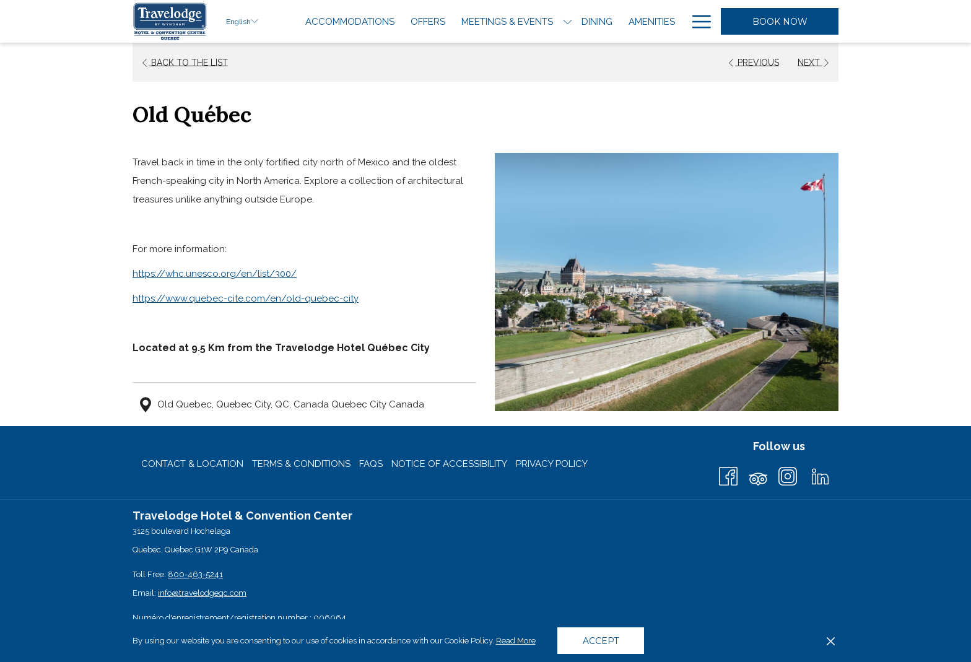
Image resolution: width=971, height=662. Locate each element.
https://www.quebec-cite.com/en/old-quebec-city (246, 298)
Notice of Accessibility (449, 463)
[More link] (697, 21)
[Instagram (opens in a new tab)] (787, 475)
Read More (517, 641)
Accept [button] (601, 641)
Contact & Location (192, 463)
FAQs (371, 463)
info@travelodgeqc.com (202, 593)
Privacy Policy (552, 463)
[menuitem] (350, 21)
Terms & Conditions (301, 463)
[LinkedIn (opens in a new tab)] (820, 475)
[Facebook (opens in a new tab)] (728, 475)
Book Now (780, 21)
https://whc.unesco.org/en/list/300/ (215, 273)
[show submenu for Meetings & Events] (567, 21)
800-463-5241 (195, 574)
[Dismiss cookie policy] (830, 641)
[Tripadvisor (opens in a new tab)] (758, 475)
